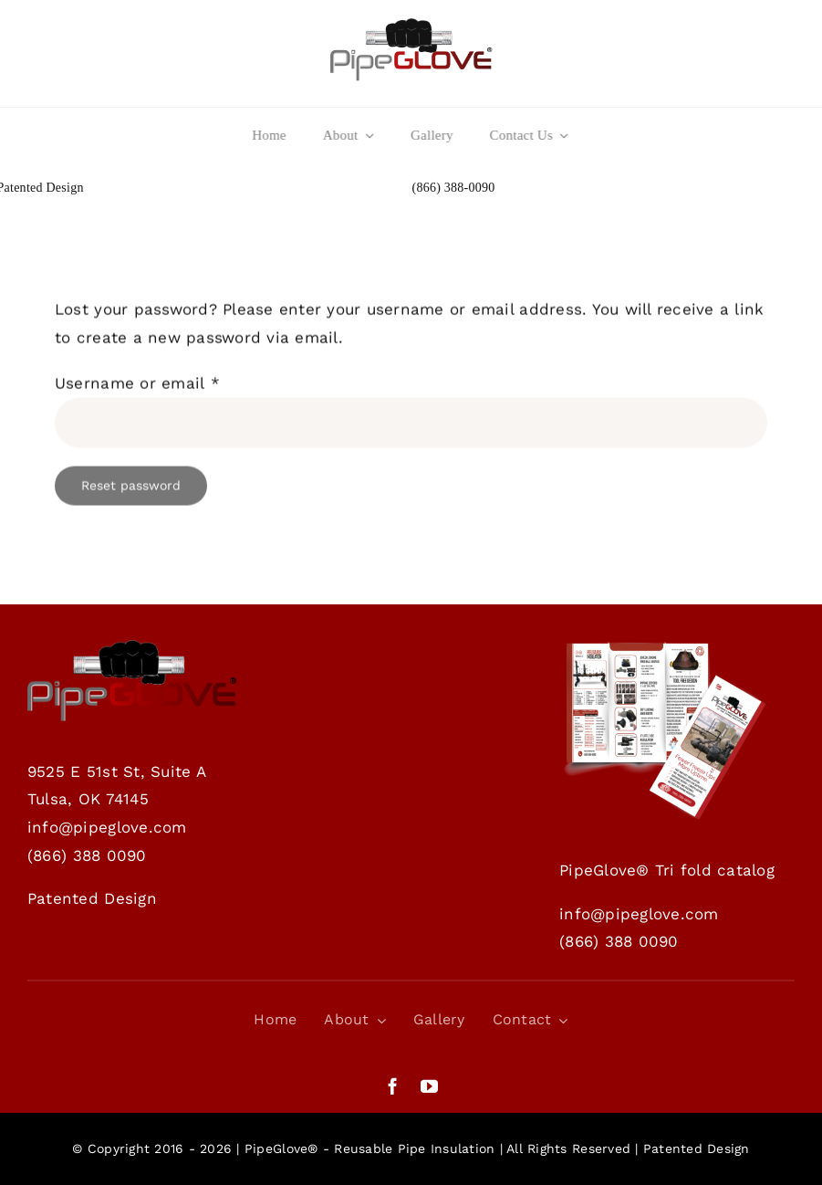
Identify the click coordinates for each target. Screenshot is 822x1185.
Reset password (131, 487)
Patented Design (92, 898)
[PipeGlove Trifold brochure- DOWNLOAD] (664, 647)
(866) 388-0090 (453, 187)
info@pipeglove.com (107, 827)
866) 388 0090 (89, 855)
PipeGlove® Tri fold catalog (667, 870)
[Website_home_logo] (411, 25)
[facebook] (392, 1086)
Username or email (137, 385)
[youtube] (429, 1086)
